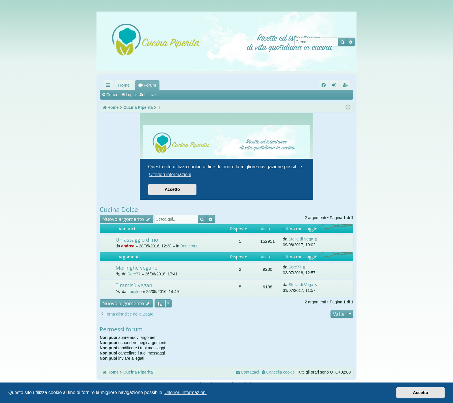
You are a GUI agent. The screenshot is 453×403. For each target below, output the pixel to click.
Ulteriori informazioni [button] (185, 392)
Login (130, 94)
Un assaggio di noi (137, 239)
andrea (127, 246)
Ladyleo (134, 291)
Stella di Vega (300, 239)
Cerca (111, 94)
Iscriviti (150, 94)
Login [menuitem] (335, 86)
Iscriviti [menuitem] (346, 86)
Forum (150, 85)
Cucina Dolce (119, 209)
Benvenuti (189, 246)
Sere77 (133, 274)
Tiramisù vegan (134, 285)
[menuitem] (323, 85)
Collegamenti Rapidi (109, 86)
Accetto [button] (420, 392)
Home (124, 85)
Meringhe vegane (136, 267)
